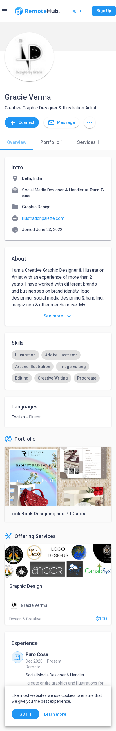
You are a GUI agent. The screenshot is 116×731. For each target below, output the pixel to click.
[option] (25, 355)
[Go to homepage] (37, 11)
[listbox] (58, 366)
